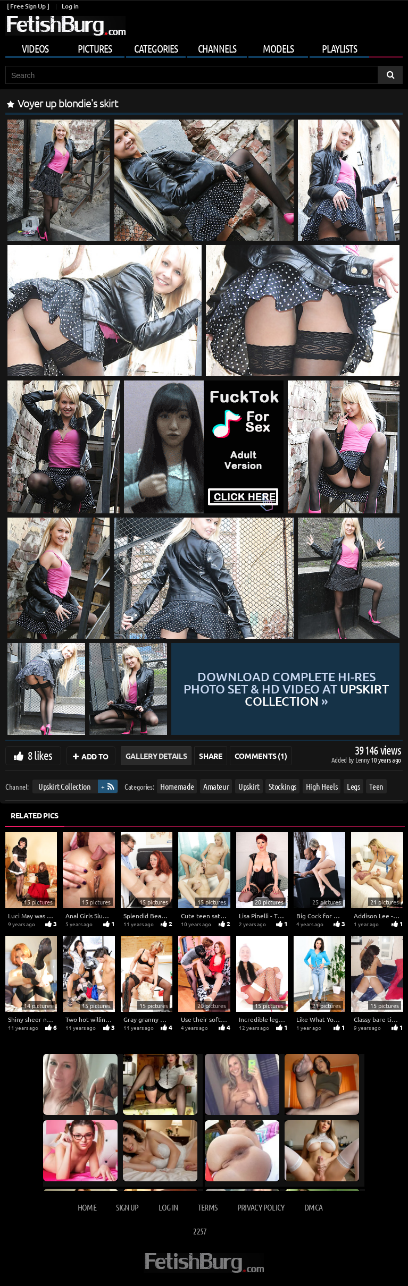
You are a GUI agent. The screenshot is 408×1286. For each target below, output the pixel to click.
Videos (35, 48)
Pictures (95, 48)
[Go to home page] (65, 26)
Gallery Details (156, 755)
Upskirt (249, 786)
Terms (208, 1207)
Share (210, 755)
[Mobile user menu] (204, 47)
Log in (70, 6)
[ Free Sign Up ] (28, 6)
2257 (199, 1231)
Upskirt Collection (64, 786)
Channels (217, 48)
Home (87, 1207)
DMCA (313, 1207)
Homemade (177, 786)
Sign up (127, 1207)
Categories (156, 48)
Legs (353, 786)
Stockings (282, 786)
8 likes (40, 755)
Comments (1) (261, 755)
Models (278, 48)
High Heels (322, 786)
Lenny (363, 759)
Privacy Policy (261, 1207)
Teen (376, 786)
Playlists (339, 48)
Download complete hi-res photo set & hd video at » (285, 689)
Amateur (216, 786)
